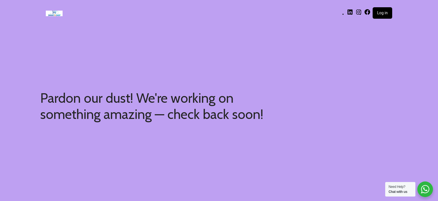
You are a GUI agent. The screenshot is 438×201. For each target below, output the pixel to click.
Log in (382, 13)
